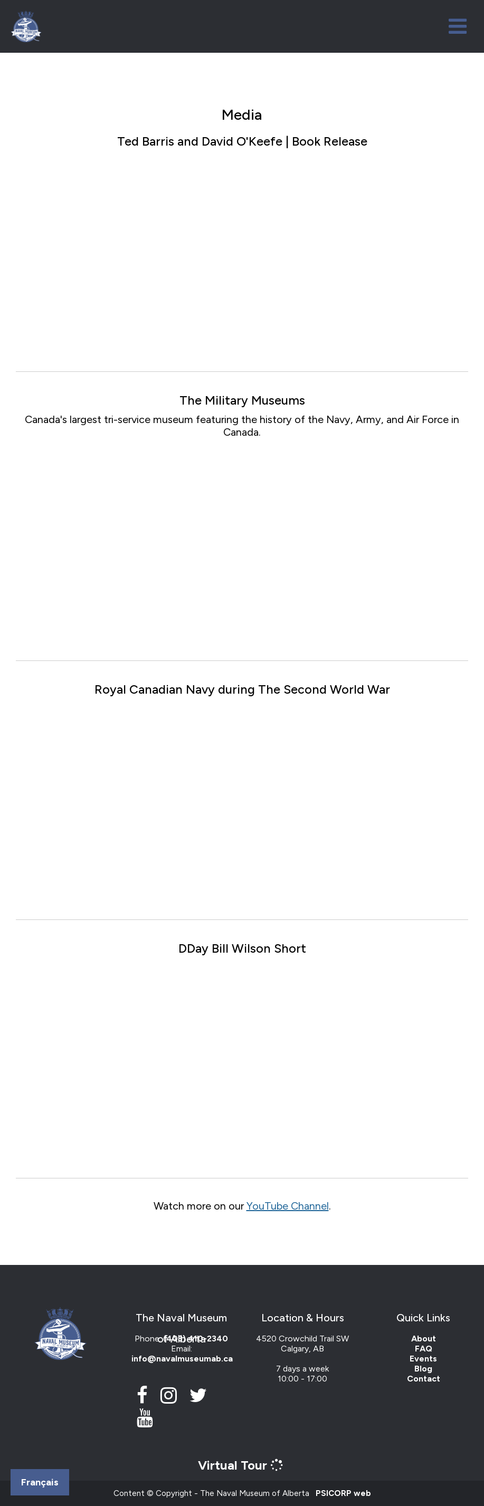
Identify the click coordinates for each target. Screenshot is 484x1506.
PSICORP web (343, 1493)
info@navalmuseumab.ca (182, 1359)
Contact (423, 1379)
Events (423, 1359)
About (423, 1339)
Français (40, 1482)
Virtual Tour (242, 1465)
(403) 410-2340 (195, 1339)
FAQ (423, 1349)
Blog (423, 1369)
